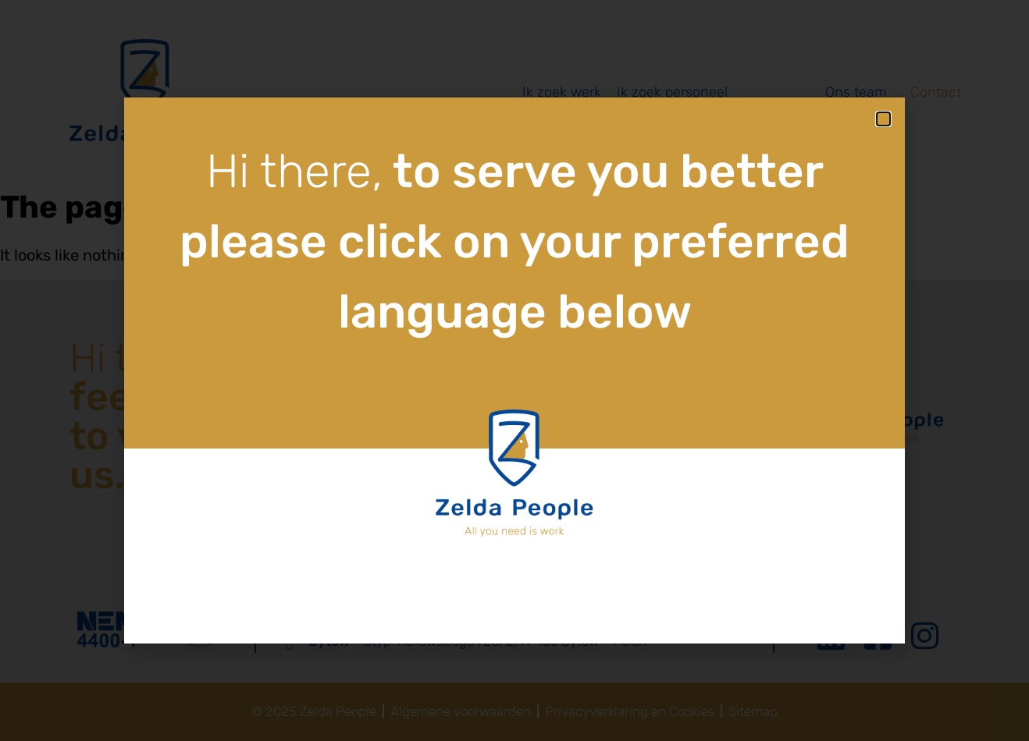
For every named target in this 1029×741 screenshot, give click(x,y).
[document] (514, 370)
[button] (883, 119)
